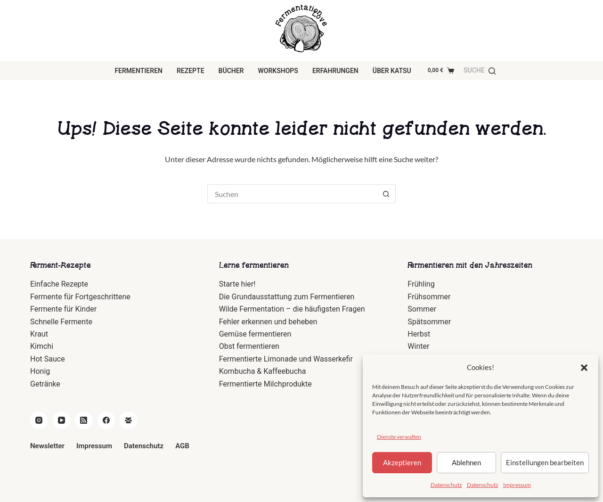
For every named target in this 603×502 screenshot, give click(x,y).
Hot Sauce (47, 358)
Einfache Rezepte (59, 284)
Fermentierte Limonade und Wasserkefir (286, 358)
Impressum (517, 484)
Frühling (420, 284)
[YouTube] (62, 420)
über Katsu (392, 70)
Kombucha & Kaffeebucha (262, 371)
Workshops (278, 70)
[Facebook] (106, 420)
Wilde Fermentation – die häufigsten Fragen (292, 308)
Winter (418, 346)
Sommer (421, 308)
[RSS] (84, 420)
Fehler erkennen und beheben (268, 321)
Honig (40, 371)
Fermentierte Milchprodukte (265, 383)
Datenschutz (446, 484)
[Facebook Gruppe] (129, 420)
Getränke (45, 383)
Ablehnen (466, 462)
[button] (584, 367)
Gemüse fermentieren (255, 333)
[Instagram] (39, 420)
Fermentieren (138, 70)
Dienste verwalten (399, 436)
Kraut (39, 333)
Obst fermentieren (249, 346)
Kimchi (41, 346)
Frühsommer (428, 296)
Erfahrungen (335, 70)
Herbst (418, 333)
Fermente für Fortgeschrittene (80, 296)
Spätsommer (429, 321)
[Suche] (480, 70)
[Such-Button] (386, 193)
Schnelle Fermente (61, 321)
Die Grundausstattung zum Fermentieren (287, 296)
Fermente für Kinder (63, 308)
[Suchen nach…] (292, 193)
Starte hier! (237, 284)
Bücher (231, 70)
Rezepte (190, 70)
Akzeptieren (402, 462)
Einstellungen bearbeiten (545, 462)
